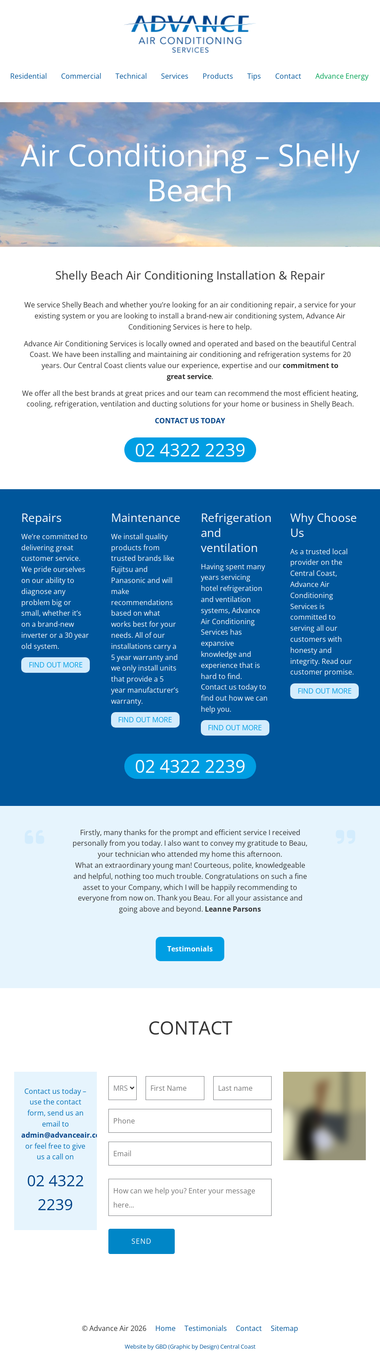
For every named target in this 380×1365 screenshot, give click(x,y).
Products (218, 76)
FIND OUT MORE (48, 662)
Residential (28, 76)
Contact (288, 76)
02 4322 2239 (190, 446)
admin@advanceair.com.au (70, 1135)
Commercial (81, 76)
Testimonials (190, 942)
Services (174, 76)
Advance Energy (341, 76)
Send (141, 1241)
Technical (131, 76)
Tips (254, 76)
